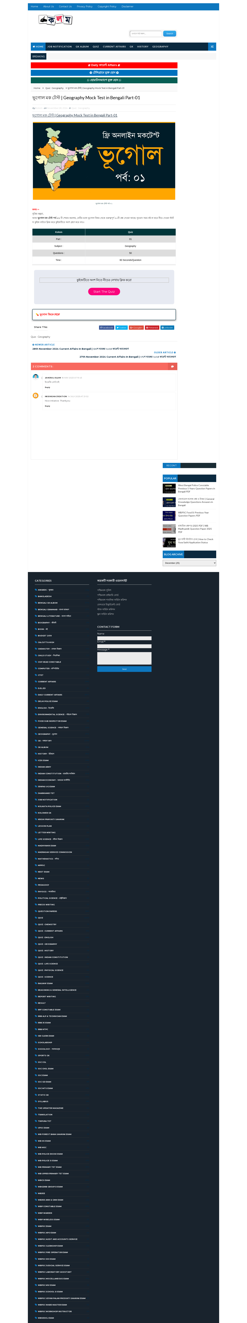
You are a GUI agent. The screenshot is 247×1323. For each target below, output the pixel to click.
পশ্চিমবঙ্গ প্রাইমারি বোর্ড (106, 472)
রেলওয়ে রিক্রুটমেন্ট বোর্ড (107, 481)
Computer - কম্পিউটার (48, 545)
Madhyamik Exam (46, 723)
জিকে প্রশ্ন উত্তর (43, 1280)
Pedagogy (43, 762)
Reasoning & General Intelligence (56, 867)
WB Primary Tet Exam (49, 1044)
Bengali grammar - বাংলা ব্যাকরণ (53, 486)
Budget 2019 (44, 513)
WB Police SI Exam (47, 1038)
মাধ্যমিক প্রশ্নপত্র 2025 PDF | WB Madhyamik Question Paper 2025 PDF (195, 119)
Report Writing (46, 873)
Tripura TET (44, 998)
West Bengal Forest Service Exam (56, 1228)
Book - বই (42, 506)
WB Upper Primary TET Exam (52, 1050)
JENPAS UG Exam (45, 663)
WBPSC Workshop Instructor (54, 1188)
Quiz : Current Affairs (49, 808)
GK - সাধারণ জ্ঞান (44, 618)
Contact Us (65, 8)
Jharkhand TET (45, 670)
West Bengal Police (48, 1234)
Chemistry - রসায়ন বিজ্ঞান (49, 526)
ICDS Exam (42, 637)
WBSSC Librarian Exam (49, 1215)
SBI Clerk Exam (45, 913)
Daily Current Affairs (49, 572)
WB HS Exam (43, 1018)
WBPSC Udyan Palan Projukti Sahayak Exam (61, 1175)
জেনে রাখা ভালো (43, 1287)
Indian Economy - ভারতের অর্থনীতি (53, 657)
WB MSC (41, 1024)
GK (131, 34)
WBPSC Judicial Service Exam (53, 1142)
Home (34, 8)
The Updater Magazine (50, 985)
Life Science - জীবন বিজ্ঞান (49, 716)
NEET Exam (43, 749)
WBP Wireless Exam (48, 1096)
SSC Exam (42, 952)
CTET (40, 552)
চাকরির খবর (41, 1274)
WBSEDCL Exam (45, 1195)
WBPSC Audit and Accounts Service (57, 1116)
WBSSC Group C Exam (48, 1201)
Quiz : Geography (80, 104)
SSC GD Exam (44, 959)
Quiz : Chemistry (46, 801)
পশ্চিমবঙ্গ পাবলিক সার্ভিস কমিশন (110, 476)
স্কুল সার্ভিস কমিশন (104, 491)
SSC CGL (41, 939)
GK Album (81, 34)
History (142, 34)
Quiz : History (45, 828)
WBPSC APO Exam (46, 1110)
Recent (172, 56)
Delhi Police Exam (47, 578)
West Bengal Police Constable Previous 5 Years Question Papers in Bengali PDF (197, 79)
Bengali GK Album (47, 480)
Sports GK (43, 932)
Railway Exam (44, 860)
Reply (47, 370)
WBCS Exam (43, 1057)
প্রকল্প (39, 1293)
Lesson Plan (44, 703)
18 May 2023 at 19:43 (71, 361)
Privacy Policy (84, 8)
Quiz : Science (45, 854)
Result (41, 880)
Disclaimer (127, 8)
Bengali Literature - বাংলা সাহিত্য (54, 493)
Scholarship (44, 919)
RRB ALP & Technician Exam (51, 893)
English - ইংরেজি (45, 585)
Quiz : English (45, 814)
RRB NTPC (42, 906)
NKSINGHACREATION (55, 379)
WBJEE (41, 1070)
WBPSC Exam (44, 1103)
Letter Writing (46, 709)
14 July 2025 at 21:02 (77, 379)
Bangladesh (44, 473)
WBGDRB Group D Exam (49, 1064)
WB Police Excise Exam (49, 1031)
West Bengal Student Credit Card (56, 1247)
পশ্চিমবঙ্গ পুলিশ (103, 467)
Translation (44, 992)
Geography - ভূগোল (47, 611)
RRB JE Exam (43, 900)
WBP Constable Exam (49, 1083)
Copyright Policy (106, 8)
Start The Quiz (93, 278)
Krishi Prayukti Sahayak (50, 696)
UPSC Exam (43, 1005)
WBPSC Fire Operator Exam (52, 1129)
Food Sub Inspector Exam (51, 598)
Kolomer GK (44, 690)
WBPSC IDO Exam (46, 1136)
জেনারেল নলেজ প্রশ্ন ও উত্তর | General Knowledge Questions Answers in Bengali (197, 92)
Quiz (95, 34)
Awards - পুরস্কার (45, 467)
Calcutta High (45, 519)
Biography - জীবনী (46, 500)
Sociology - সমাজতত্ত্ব (48, 926)
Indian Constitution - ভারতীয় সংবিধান (56, 650)
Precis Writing (45, 782)
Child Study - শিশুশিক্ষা (48, 532)
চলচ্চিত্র (40, 1267)
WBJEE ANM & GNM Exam (50, 1077)
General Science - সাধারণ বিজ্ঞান (52, 605)
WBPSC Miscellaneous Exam (52, 1156)
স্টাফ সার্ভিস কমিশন (104, 486)
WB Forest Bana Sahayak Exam (54, 1011)
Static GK (42, 972)
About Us (48, 8)
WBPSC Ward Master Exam (51, 1182)
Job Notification (59, 34)
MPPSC (40, 742)
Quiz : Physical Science (50, 847)
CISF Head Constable (49, 539)
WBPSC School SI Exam (49, 1169)
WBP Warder (44, 1090)
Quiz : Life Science (47, 841)
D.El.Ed (41, 565)
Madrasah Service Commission (54, 729)
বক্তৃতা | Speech (44, 1300)
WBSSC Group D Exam (48, 1208)
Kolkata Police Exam (49, 683)
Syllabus (42, 978)
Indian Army (44, 644)
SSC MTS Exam (44, 965)
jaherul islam (52, 361)
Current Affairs (113, 34)
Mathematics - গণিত (47, 736)
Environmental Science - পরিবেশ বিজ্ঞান (56, 591)
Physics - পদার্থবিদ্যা (46, 769)
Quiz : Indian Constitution (52, 834)
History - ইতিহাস (45, 631)
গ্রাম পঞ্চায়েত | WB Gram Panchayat (54, 1260)
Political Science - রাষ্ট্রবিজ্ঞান (51, 775)
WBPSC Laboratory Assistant (54, 1149)
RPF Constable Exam (48, 887)
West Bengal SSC (47, 1241)
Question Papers (47, 788)
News (40, 755)
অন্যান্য (40, 1254)
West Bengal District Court (53, 1221)
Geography (160, 34)
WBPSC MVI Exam (46, 1162)
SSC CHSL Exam (45, 946)
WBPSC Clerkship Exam (49, 1123)
